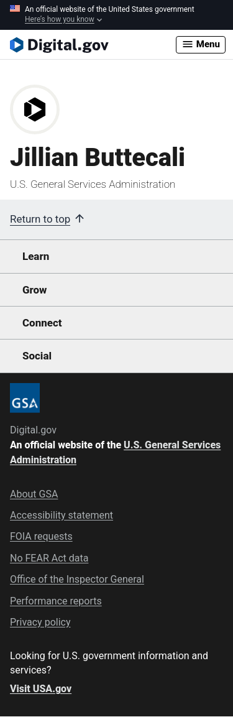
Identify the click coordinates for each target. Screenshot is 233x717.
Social (37, 355)
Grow (34, 290)
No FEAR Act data (49, 558)
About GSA (34, 494)
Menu (200, 44)
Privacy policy (40, 622)
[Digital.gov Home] (93, 45)
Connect (42, 323)
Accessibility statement (61, 515)
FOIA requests (41, 536)
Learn (35, 256)
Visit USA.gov (40, 689)
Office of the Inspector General (77, 579)
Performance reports (56, 601)
